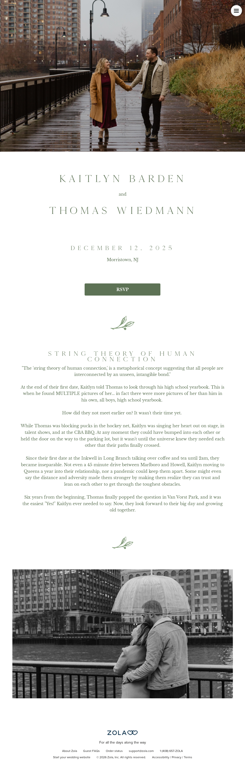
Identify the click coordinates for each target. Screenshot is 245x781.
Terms (188, 757)
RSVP (122, 289)
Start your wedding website (71, 757)
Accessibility (160, 757)
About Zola (69, 751)
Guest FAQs (91, 751)
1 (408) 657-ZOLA (171, 751)
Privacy (176, 757)
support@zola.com (141, 751)
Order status (114, 751)
